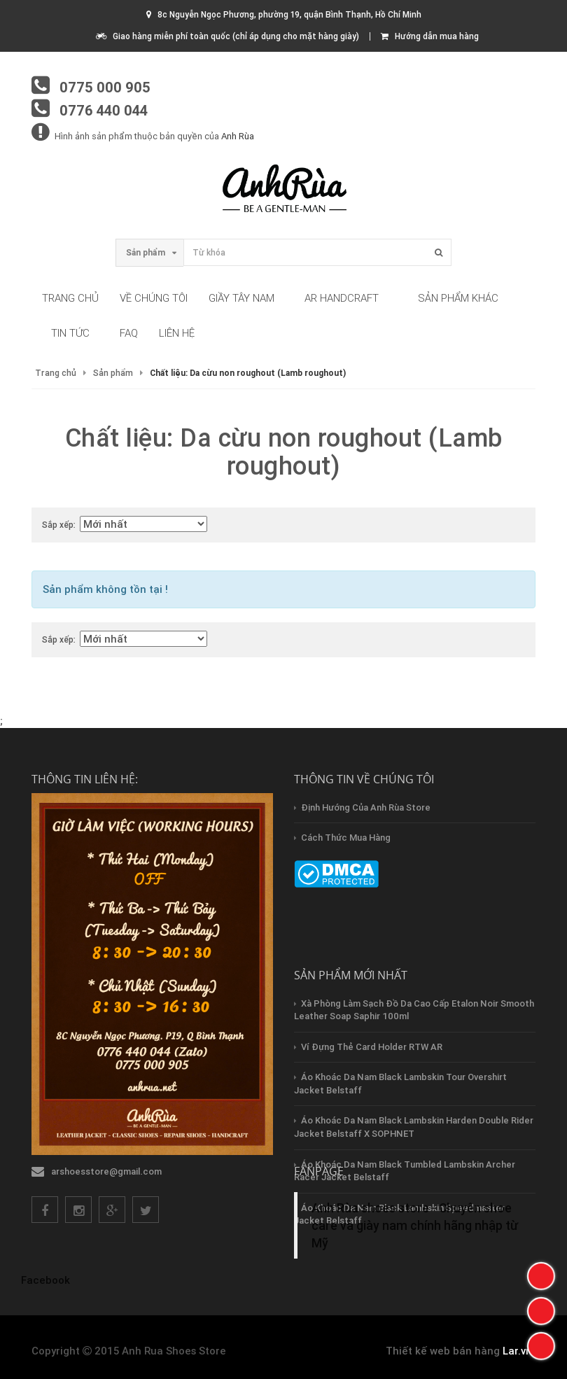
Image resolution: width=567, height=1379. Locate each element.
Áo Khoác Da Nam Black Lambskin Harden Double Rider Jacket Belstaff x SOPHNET (413, 1127)
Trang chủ (70, 297)
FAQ (129, 333)
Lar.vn (517, 1350)
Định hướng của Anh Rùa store (365, 807)
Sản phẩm (113, 373)
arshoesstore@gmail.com (106, 1171)
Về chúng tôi (154, 297)
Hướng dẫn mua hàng (430, 36)
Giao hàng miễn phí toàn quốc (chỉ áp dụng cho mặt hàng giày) (227, 36)
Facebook (45, 1280)
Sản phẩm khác (458, 297)
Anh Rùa (237, 136)
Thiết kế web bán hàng (443, 1350)
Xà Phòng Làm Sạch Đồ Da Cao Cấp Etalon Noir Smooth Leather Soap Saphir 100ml (414, 1010)
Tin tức (70, 333)
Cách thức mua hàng (346, 838)
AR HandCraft (341, 297)
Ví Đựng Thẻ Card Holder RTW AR (371, 1047)
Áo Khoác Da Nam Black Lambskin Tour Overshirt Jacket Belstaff (400, 1083)
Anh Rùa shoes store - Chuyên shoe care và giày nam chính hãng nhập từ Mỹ (415, 1225)
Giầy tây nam (241, 297)
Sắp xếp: (59, 524)
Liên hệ (177, 333)
